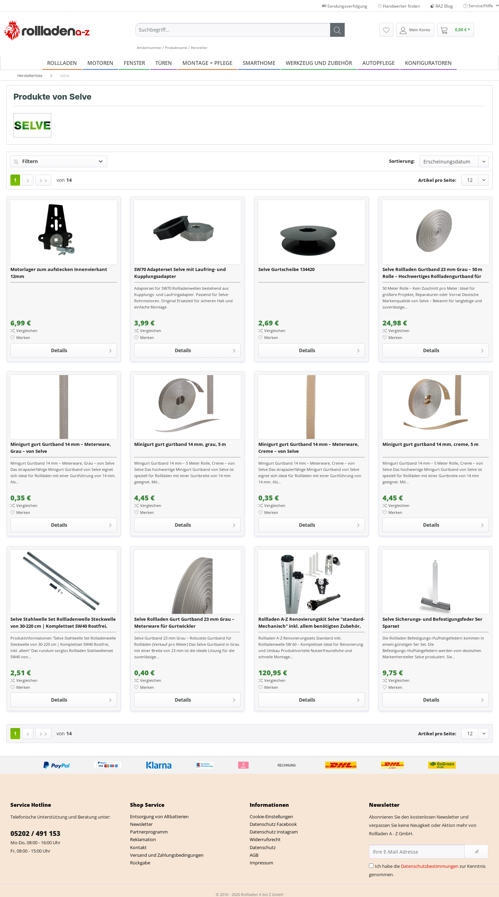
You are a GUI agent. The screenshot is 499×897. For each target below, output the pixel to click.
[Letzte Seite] (43, 180)
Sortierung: (402, 161)
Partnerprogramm (149, 832)
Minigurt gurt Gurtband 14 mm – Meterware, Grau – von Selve (60, 447)
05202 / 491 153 (35, 833)
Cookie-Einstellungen (271, 816)
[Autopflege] (378, 63)
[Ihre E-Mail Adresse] (417, 851)
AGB (254, 855)
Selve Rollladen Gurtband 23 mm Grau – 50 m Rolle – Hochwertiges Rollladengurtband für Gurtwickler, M (432, 273)
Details (81, 349)
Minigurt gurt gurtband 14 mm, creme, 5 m (430, 444)
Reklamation (143, 839)
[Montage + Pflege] (207, 63)
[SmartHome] (259, 63)
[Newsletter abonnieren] (476, 851)
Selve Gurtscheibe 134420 (286, 269)
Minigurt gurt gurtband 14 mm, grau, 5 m (180, 444)
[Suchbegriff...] (240, 30)
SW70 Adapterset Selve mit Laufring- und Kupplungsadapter (180, 272)
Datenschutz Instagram (274, 832)
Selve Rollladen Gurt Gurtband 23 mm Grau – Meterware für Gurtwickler (184, 622)
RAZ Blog (441, 6)
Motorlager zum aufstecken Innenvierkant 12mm (58, 272)
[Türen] (163, 63)
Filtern (26, 161)
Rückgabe (140, 863)
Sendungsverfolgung (344, 6)
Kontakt (138, 847)
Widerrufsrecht (265, 839)
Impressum (261, 863)
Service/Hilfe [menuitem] (478, 6)
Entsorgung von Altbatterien (159, 816)
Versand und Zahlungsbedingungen (167, 855)
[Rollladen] (62, 63)
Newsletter (141, 824)
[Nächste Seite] (27, 180)
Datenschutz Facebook (273, 824)
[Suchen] (337, 30)
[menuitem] (240, 36)
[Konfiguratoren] (428, 63)
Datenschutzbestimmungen (429, 866)
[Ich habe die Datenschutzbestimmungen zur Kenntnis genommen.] (371, 865)
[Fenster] (134, 63)
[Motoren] (100, 63)
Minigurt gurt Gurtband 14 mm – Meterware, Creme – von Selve (308, 447)
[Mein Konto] (415, 30)
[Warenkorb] (455, 30)
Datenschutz (263, 847)
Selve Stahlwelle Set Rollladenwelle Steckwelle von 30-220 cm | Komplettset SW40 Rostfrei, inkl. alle (63, 622)
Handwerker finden (399, 6)
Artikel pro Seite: (437, 180)
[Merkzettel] (386, 30)
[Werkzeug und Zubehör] (319, 63)
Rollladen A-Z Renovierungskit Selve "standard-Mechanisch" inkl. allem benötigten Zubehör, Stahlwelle (311, 622)
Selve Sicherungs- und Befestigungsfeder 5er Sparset (432, 622)
